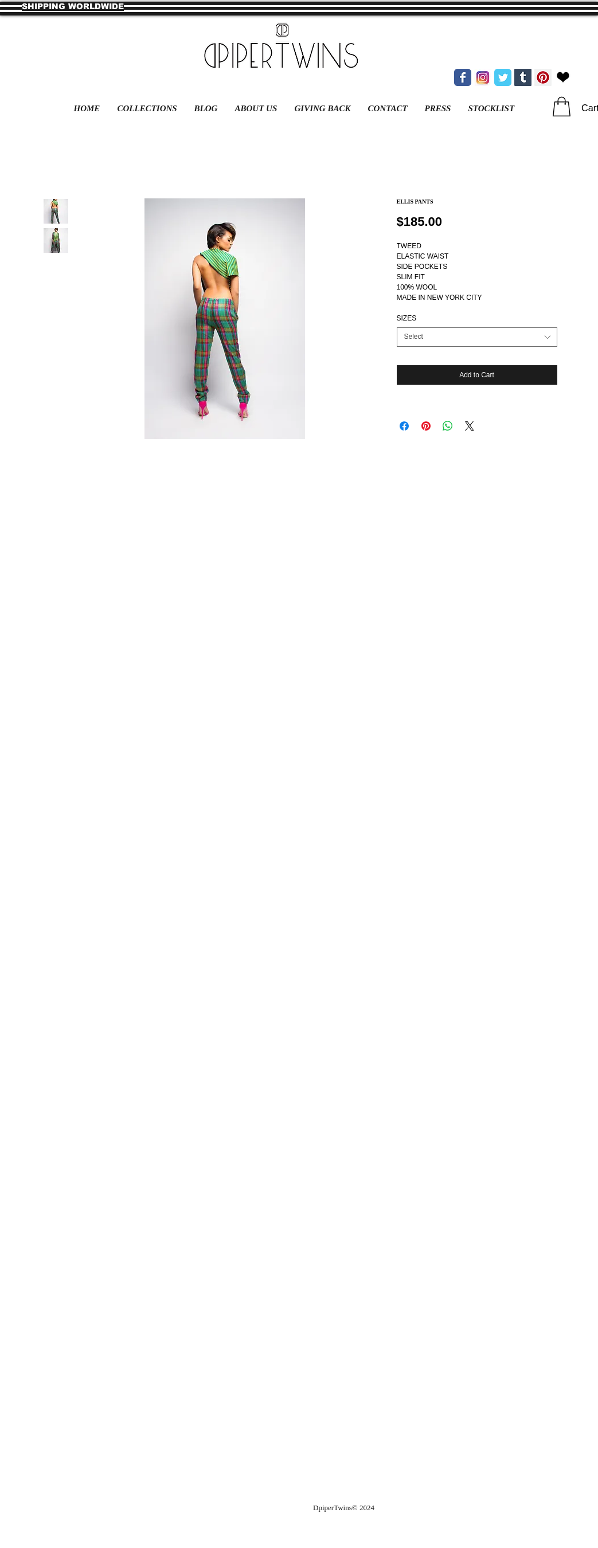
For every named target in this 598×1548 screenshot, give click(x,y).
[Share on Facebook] (404, 426)
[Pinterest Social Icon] (543, 77)
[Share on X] (469, 426)
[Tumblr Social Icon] (522, 77)
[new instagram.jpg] (482, 77)
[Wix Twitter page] (502, 77)
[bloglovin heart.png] (563, 77)
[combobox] (477, 337)
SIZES (407, 318)
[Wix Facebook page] (462, 77)
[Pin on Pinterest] (426, 426)
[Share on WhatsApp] (448, 426)
